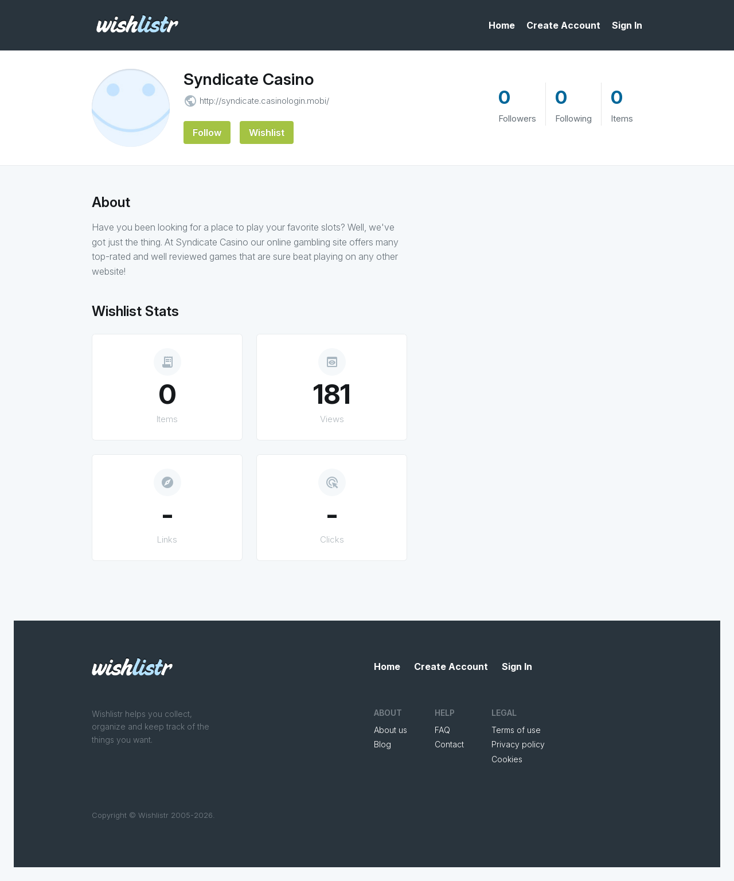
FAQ (442, 730)
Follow (207, 132)
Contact (449, 744)
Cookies (506, 759)
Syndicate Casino (249, 79)
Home (502, 25)
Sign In (627, 25)
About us (390, 730)
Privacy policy (518, 744)
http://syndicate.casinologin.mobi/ (264, 100)
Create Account (563, 25)
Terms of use (516, 730)
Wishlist (266, 132)
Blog (382, 744)
